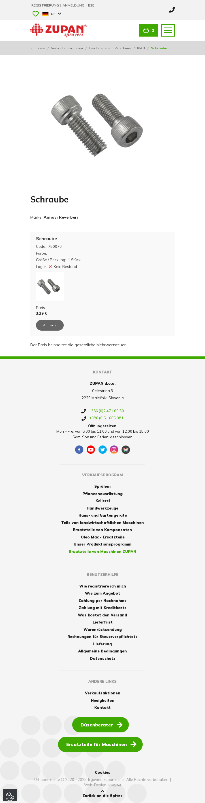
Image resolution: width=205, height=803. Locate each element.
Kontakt (102, 707)
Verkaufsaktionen (102, 693)
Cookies (102, 772)
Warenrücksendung (103, 629)
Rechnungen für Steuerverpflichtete (102, 636)
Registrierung (45, 5)
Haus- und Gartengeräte (102, 515)
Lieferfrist (103, 622)
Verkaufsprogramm (67, 48)
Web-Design (95, 785)
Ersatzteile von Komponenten (102, 529)
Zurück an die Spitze (102, 793)
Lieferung (102, 644)
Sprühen (102, 486)
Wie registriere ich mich (102, 586)
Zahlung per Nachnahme (102, 600)
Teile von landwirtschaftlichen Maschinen (102, 522)
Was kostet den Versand (102, 615)
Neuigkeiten (102, 700)
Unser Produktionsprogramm (102, 544)
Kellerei (102, 500)
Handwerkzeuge (102, 508)
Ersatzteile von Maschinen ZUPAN (117, 48)
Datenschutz (103, 658)
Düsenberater (101, 724)
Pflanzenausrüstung (102, 493)
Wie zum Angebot (102, 593)
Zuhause (37, 48)
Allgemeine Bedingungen (102, 651)
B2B (91, 5)
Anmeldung (74, 5)
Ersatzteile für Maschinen (101, 744)
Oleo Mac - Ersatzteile (103, 537)
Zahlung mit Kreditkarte (103, 607)
